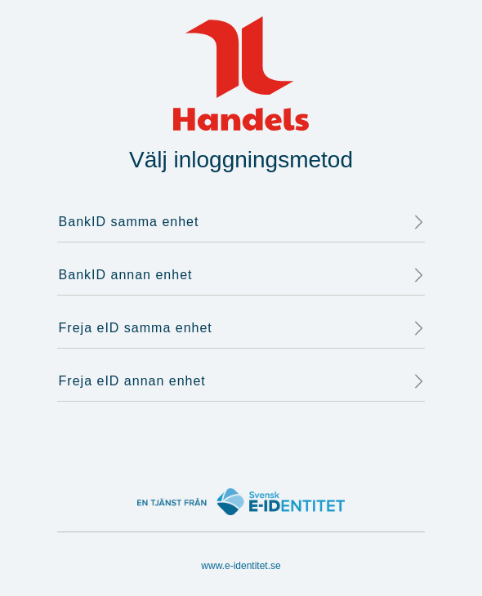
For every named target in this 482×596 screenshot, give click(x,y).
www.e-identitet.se (240, 566)
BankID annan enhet (242, 275)
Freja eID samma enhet (242, 328)
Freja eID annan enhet (242, 381)
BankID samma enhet (242, 222)
